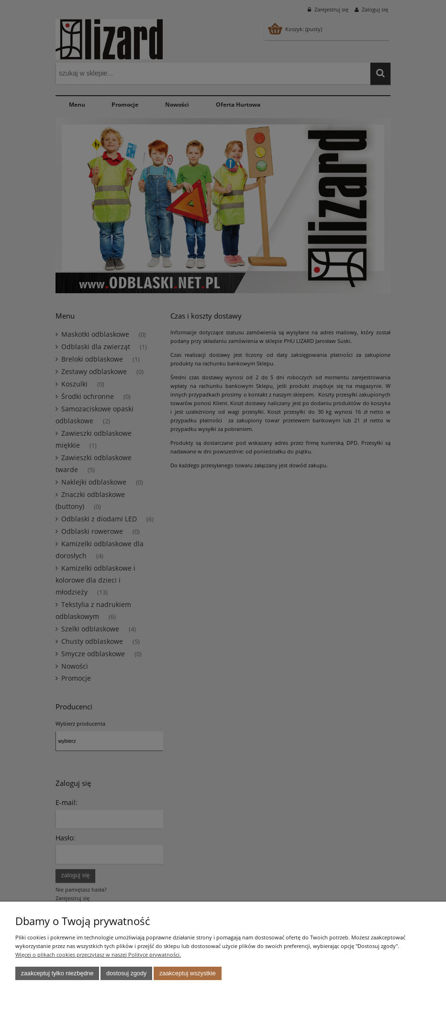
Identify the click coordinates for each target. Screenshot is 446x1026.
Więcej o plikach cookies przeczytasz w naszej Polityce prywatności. (98, 954)
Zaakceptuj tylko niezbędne (57, 973)
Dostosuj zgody (126, 973)
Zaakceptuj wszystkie (187, 973)
